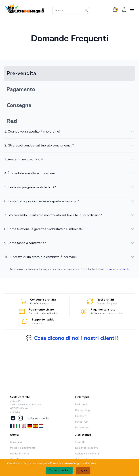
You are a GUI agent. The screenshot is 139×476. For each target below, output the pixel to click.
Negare (83, 470)
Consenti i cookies (59, 470)
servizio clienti (118, 269)
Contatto (80, 442)
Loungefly (81, 416)
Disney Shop (82, 410)
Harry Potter (82, 427)
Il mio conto (82, 404)
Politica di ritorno (20, 453)
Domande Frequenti (86, 448)
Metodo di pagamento (22, 448)
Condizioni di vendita (87, 453)
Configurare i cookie (37, 418)
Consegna (16, 442)
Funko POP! (81, 421)
